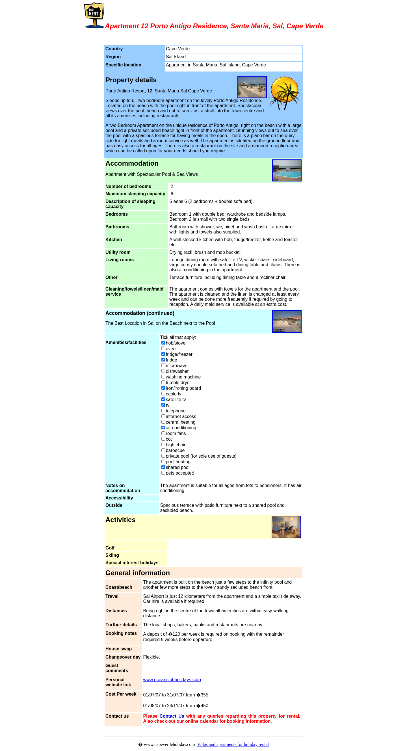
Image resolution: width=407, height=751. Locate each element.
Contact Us (171, 716)
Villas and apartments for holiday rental (233, 744)
